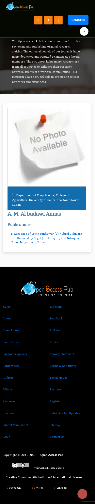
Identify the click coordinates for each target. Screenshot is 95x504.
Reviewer (9, 401)
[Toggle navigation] (58, 20)
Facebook (13, 487)
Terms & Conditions (63, 366)
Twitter (37, 487)
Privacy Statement (62, 354)
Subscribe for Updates (65, 413)
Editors (7, 389)
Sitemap (55, 425)
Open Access (11, 330)
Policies (55, 330)
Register (78, 20)
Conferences (11, 366)
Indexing (56, 306)
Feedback (56, 318)
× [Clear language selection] (84, 31)
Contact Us (57, 437)
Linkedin (60, 487)
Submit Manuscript (15, 425)
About (7, 318)
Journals (8, 413)
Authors (8, 377)
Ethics (54, 342)
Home (7, 306)
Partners (56, 389)
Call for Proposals (15, 354)
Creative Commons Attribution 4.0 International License (44, 477)
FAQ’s (6, 437)
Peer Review (11, 342)
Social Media (58, 377)
